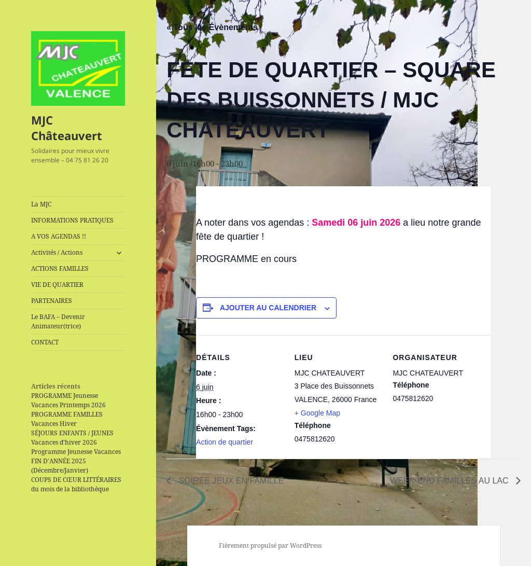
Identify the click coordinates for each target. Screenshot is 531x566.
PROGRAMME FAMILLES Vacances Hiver (67, 419)
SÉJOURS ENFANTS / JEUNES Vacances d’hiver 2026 (72, 438)
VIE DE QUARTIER (57, 284)
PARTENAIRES (51, 300)
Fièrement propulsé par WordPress (270, 545)
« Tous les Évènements (212, 27)
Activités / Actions (56, 252)
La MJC (41, 204)
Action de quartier (224, 442)
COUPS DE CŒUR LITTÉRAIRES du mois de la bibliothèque (76, 484)
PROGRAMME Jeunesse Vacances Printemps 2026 (68, 400)
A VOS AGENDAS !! (58, 236)
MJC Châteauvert (66, 127)
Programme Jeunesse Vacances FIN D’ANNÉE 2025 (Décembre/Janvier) (76, 461)
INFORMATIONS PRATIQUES (72, 220)
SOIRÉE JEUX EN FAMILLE (230, 480)
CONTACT (45, 342)
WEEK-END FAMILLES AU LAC (450, 480)
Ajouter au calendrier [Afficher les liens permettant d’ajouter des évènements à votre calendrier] (268, 307)
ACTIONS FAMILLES (60, 268)
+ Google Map (317, 413)
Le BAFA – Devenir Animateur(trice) (58, 321)
